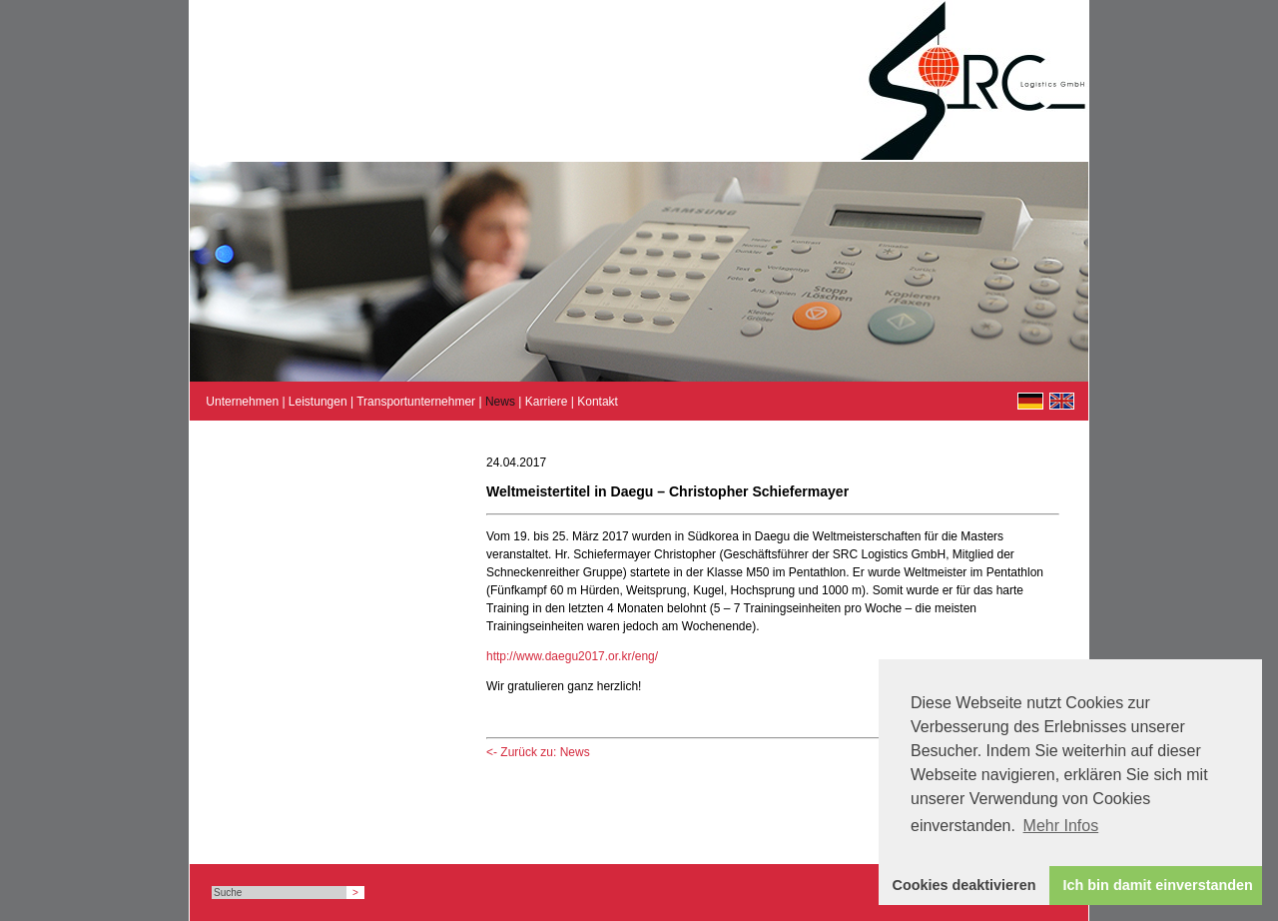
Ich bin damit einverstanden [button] (1158, 885)
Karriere (546, 402)
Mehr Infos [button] (1061, 825)
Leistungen (318, 402)
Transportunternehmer (415, 402)
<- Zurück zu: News (538, 752)
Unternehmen (242, 402)
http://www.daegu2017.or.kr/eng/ (572, 656)
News (500, 402)
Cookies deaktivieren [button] (964, 885)
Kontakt (597, 402)
